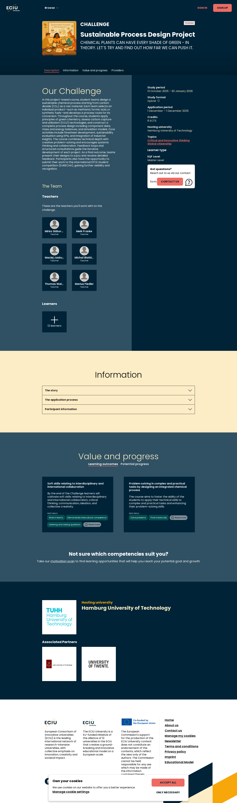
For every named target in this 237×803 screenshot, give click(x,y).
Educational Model (179, 762)
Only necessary (168, 792)
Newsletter (173, 741)
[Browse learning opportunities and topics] (51, 8)
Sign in (202, 8)
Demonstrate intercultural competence (86, 517)
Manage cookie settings (71, 792)
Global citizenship (159, 143)
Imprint (170, 757)
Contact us (173, 731)
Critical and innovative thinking (168, 140)
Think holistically (158, 517)
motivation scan (63, 561)
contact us (170, 181)
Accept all (168, 782)
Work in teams (56, 517)
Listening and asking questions (64, 524)
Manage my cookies (180, 736)
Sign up (222, 8)
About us (171, 725)
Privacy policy (175, 752)
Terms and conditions (181, 746)
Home (169, 720)
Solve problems (138, 517)
